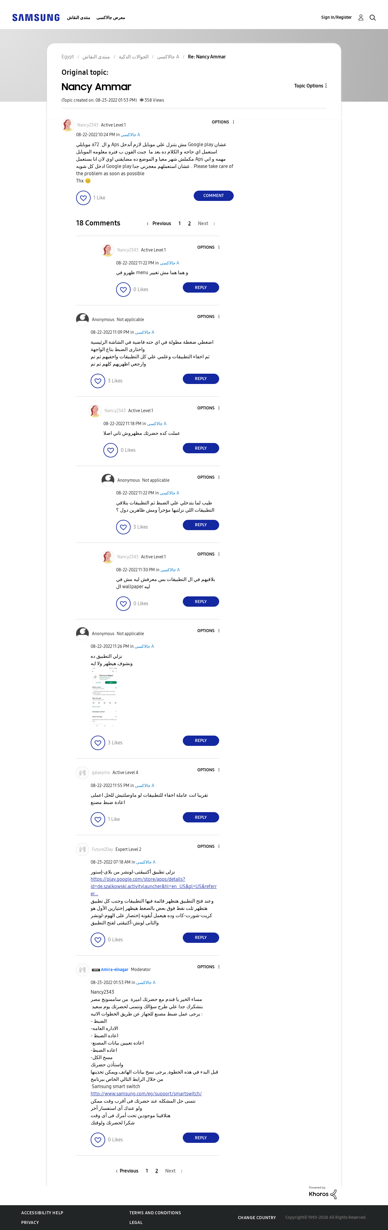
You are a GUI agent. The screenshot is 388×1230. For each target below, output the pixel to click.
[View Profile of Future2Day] (102, 849)
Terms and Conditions (155, 1212)
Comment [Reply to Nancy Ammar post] (213, 195)
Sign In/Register (336, 17)
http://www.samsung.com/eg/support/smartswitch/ (146, 1094)
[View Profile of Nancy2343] (88, 125)
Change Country (257, 1217)
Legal (135, 1222)
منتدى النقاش (78, 17)
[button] (223, 122)
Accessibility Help (42, 1212)
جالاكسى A (130, 134)
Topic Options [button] (308, 86)
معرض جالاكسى (110, 17)
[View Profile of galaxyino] (101, 772)
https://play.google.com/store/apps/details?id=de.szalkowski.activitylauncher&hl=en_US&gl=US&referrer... (154, 886)
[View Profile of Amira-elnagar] (115, 969)
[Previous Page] (160, 223)
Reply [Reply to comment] (201, 287)
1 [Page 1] (180, 223)
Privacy (30, 1222)
